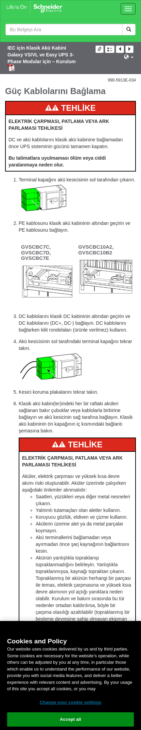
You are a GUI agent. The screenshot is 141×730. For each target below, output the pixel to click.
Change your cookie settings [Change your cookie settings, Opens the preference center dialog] (70, 702)
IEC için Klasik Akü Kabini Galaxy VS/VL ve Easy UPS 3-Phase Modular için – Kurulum (41, 54)
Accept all (70, 719)
